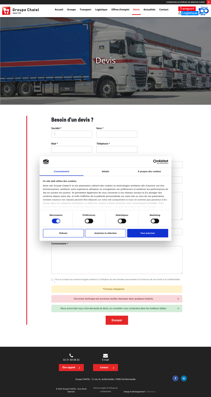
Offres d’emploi (120, 9)
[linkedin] (184, 378)
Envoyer (117, 320)
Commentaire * (59, 243)
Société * (56, 128)
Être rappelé (71, 368)
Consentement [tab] (61, 171)
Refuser (63, 233)
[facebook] (175, 378)
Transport (85, 9)
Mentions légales (100, 388)
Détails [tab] (105, 171)
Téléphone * (103, 143)
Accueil (59, 9)
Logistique (101, 9)
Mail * (54, 143)
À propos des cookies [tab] (149, 171)
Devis (136, 9)
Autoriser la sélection (105, 233)
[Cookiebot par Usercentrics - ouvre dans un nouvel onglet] (155, 162)
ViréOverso (151, 392)
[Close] (178, 298)
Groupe (71, 9)
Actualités (149, 9)
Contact (163, 9)
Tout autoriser (147, 233)
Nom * (99, 128)
